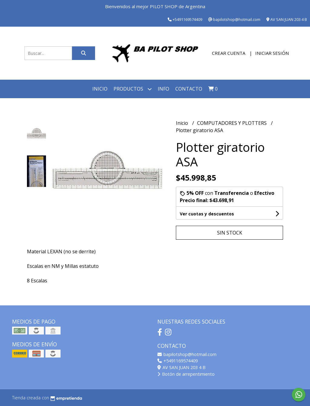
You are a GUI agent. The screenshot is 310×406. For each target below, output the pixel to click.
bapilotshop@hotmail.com (186, 354)
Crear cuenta (228, 53)
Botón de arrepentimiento (186, 374)
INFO (163, 88)
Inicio (99, 88)
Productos (133, 89)
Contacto (188, 88)
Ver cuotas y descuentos (207, 214)
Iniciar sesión (272, 53)
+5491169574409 (177, 361)
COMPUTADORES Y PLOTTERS (232, 123)
